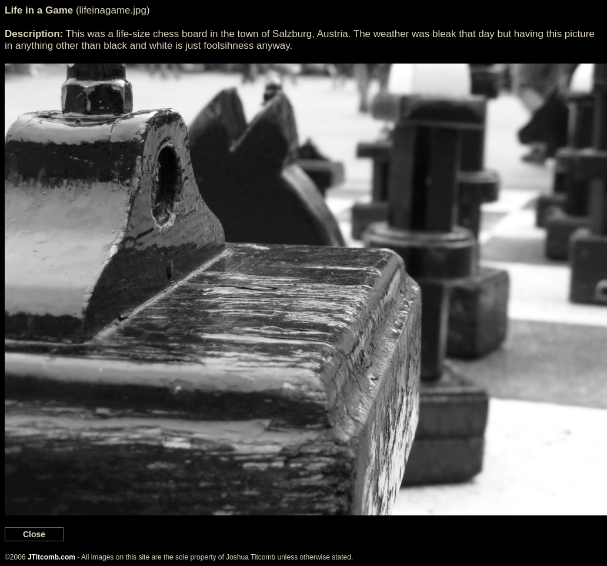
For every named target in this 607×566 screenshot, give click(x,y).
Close (34, 534)
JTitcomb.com (51, 557)
